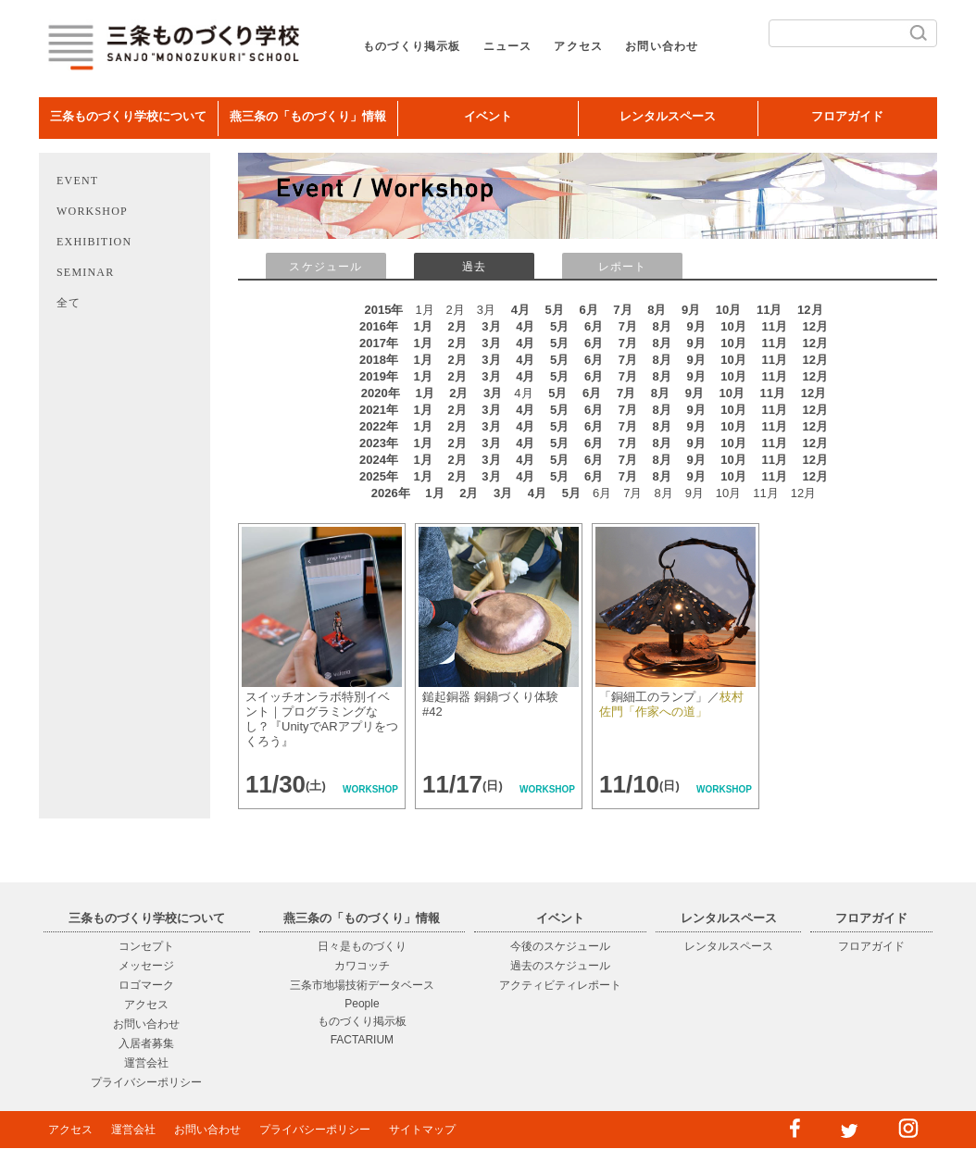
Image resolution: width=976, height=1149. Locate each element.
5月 (554, 310)
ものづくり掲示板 (412, 46)
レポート (622, 266)
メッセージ (146, 965)
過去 (474, 266)
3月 (491, 326)
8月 (656, 310)
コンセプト (146, 946)
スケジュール (325, 266)
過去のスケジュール (560, 965)
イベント (488, 116)
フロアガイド (847, 116)
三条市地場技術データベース (362, 985)
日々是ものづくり (362, 946)
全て (68, 302)
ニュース (507, 46)
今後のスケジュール (560, 946)
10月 (728, 310)
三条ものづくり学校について (128, 116)
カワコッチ (362, 965)
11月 (769, 310)
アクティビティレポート (560, 985)
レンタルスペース (667, 116)
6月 (588, 310)
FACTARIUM (362, 1039)
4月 (520, 310)
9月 (691, 310)
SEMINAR (85, 272)
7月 (622, 310)
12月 (809, 310)
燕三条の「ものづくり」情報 (308, 116)
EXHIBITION (93, 241)
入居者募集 (146, 1043)
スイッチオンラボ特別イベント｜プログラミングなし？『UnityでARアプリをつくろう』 (321, 719)
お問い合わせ (661, 46)
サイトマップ (422, 1129)
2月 (456, 326)
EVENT (77, 180)
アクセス (578, 46)
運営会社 (146, 1062)
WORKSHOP (92, 211)
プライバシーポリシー (146, 1082)
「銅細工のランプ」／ (671, 704)
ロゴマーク (146, 985)
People (361, 1003)
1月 (423, 326)
